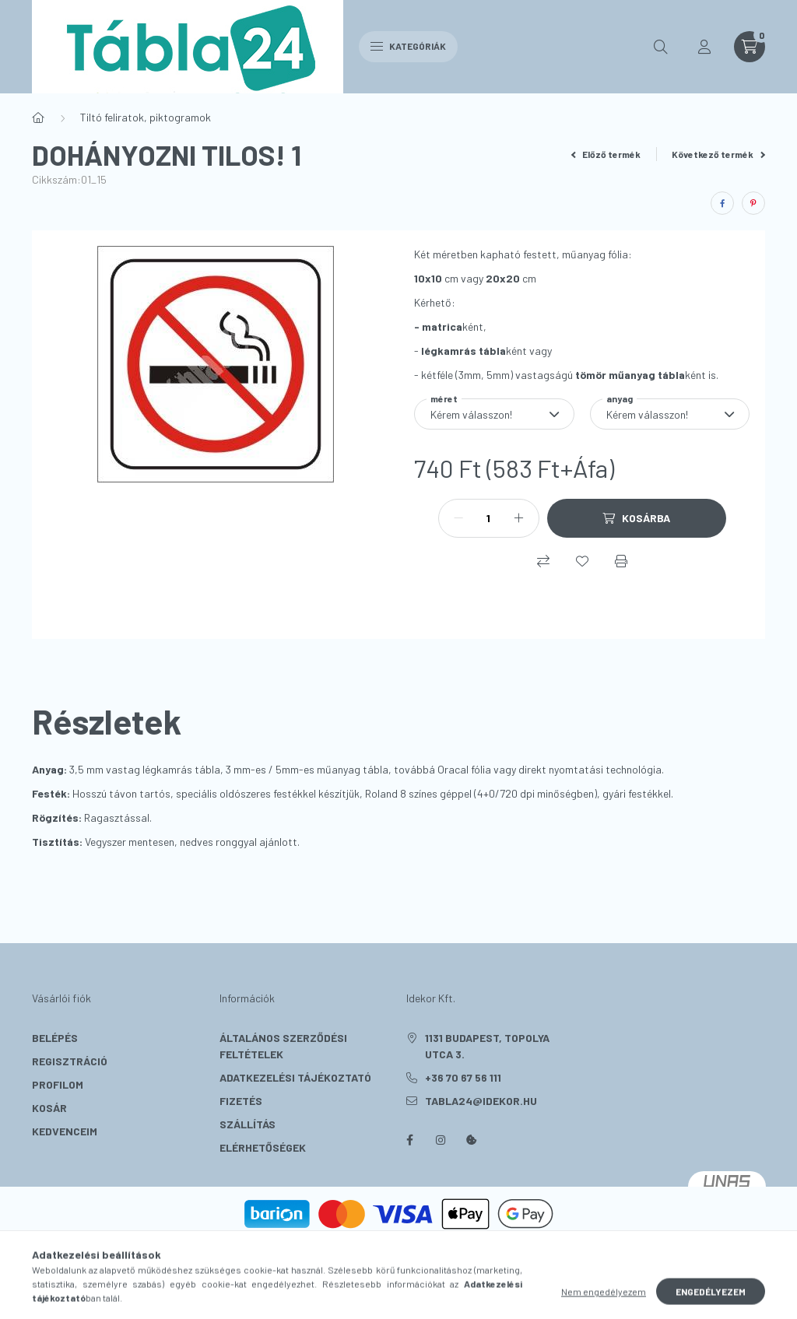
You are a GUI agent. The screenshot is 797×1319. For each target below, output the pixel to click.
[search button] (660, 46)
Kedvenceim (64, 1131)
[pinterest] (753, 203)
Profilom (57, 1084)
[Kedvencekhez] (582, 561)
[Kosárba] (636, 518)
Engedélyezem (711, 1302)
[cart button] (749, 46)
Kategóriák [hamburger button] (408, 45)
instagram (440, 1140)
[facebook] (722, 203)
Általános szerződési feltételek (283, 1046)
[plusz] (519, 518)
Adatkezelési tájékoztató (295, 1077)
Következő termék (718, 154)
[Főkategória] (38, 117)
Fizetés (240, 1100)
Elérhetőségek (262, 1147)
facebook (409, 1140)
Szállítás (247, 1124)
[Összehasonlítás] (543, 561)
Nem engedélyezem (603, 1302)
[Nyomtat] (621, 561)
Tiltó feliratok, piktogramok (145, 117)
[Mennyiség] (488, 518)
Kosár (49, 1107)
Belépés (55, 1037)
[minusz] (458, 518)
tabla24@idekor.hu (481, 1100)
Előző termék (606, 154)
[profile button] (704, 46)
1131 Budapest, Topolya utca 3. (487, 1046)
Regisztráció (69, 1061)
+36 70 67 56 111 (463, 1077)
